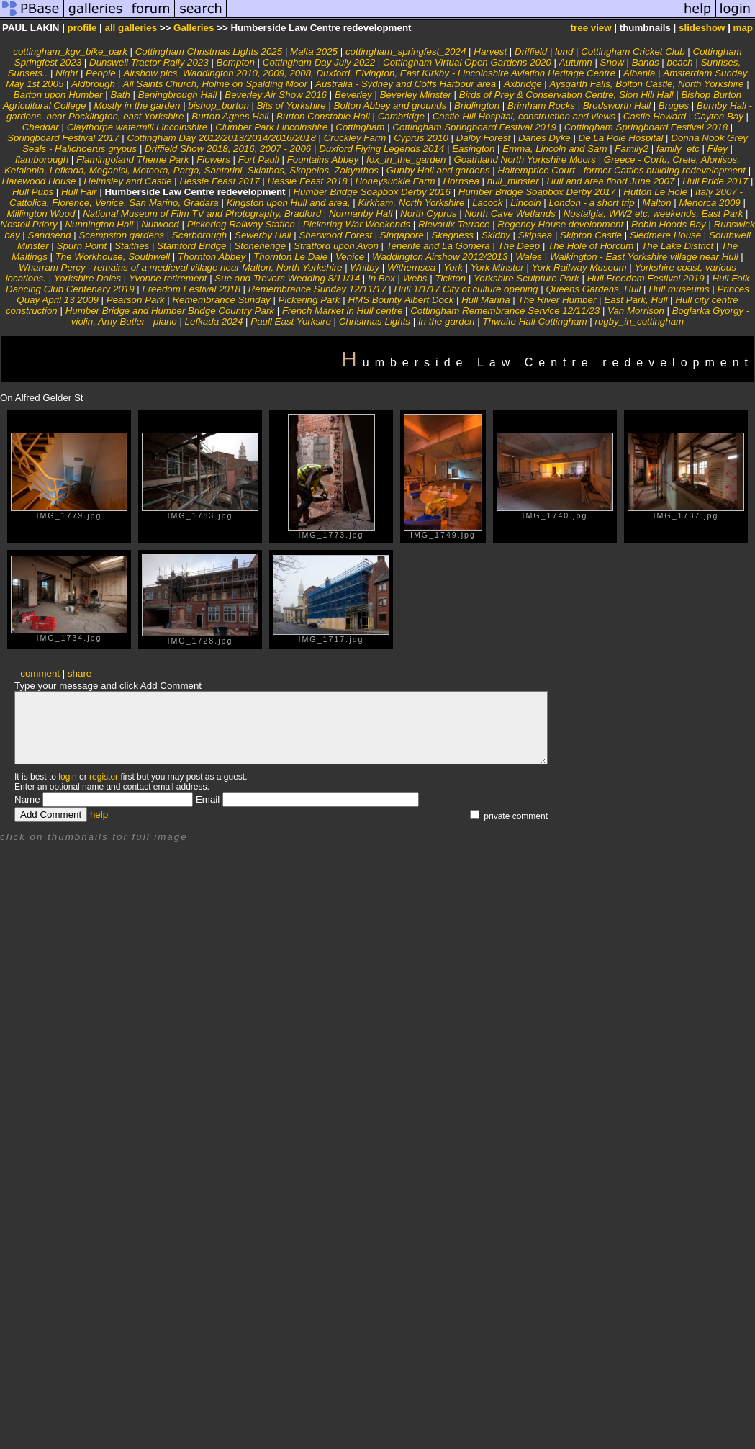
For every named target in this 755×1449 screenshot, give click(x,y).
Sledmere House (665, 235)
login (67, 777)
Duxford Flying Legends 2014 (381, 148)
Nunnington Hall (99, 224)
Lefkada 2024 (214, 321)
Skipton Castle (591, 235)
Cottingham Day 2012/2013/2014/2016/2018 (221, 137)
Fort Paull (258, 159)
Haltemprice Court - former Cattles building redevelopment (621, 170)
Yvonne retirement (168, 278)
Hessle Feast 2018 (307, 181)
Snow (612, 62)
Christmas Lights (374, 321)
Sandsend (49, 235)
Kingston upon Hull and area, (289, 202)
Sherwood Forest (335, 235)
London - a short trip (591, 202)
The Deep (519, 245)
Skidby (496, 235)
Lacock (487, 202)
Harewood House (38, 181)
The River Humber (557, 299)
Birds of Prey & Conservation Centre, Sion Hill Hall (566, 94)
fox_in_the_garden (406, 159)
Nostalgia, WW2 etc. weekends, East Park (655, 213)
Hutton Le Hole (655, 191)
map (743, 27)
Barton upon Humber (58, 94)
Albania (639, 73)
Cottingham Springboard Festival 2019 (474, 127)
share (79, 673)
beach (679, 62)
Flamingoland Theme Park (132, 159)
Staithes (131, 245)
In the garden (446, 321)
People (101, 73)
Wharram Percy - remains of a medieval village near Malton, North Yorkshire (180, 267)
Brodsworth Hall (617, 105)
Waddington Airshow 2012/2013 (439, 256)
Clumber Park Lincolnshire (271, 127)
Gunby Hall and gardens (438, 170)
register (103, 777)
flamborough (41, 159)
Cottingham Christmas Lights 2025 (208, 51)
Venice (351, 256)
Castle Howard (654, 116)
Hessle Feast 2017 (219, 181)
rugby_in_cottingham (639, 321)
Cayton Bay (718, 116)
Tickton (450, 278)
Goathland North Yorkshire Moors (524, 159)
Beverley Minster (415, 94)
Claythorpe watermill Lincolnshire (137, 127)
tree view (591, 27)
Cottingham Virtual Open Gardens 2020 (467, 62)
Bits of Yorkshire (291, 105)
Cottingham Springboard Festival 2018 (646, 127)
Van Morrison (635, 310)
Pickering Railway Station (241, 224)
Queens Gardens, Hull (593, 289)
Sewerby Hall (263, 235)
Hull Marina (485, 299)
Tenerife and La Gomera (438, 245)
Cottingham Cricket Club (632, 51)
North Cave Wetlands (509, 213)
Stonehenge (260, 245)
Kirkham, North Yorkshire (411, 202)
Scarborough (199, 235)
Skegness (452, 235)
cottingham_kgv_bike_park (70, 51)
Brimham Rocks (541, 105)
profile (82, 27)
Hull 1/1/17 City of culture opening (466, 289)
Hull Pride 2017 (715, 181)
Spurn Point (82, 245)
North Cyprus (428, 213)
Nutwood (160, 224)
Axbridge (523, 83)
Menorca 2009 (710, 202)
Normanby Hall (360, 213)
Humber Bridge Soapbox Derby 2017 (537, 191)
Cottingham (359, 127)
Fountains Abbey (323, 159)
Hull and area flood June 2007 (610, 181)
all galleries (130, 27)
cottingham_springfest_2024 (405, 51)
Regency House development (560, 224)
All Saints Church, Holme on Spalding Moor (215, 83)
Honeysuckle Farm (395, 181)
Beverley (353, 94)
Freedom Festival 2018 (191, 289)
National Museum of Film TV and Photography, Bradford (202, 213)
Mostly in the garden (137, 105)
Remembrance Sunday (222, 299)
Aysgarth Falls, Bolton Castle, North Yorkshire (647, 83)
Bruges (674, 105)
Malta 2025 (314, 51)
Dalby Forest (483, 137)
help (99, 814)
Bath (120, 94)
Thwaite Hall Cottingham (534, 321)
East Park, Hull (635, 299)
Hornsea (461, 181)
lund (564, 51)
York (453, 267)
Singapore (402, 235)
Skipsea (535, 235)
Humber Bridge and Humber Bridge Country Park (169, 310)
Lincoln (525, 202)
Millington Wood (40, 213)
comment (40, 673)
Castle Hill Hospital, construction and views (524, 116)
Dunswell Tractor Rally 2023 (149, 62)
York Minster (497, 267)
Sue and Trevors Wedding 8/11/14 (287, 278)
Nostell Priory (28, 224)
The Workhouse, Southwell (112, 256)
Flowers (213, 159)
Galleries (193, 27)
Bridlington (476, 105)
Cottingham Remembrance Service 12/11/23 (505, 310)
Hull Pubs (32, 191)
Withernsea (411, 267)
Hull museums (678, 289)
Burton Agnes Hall (229, 116)
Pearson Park (136, 299)
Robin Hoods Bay (669, 224)
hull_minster (513, 181)
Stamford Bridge (191, 245)
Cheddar (40, 127)
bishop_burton (218, 105)
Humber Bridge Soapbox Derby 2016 (372, 191)
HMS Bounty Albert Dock (400, 299)
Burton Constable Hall (323, 116)
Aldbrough (93, 83)
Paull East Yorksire (290, 321)
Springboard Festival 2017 (63, 137)
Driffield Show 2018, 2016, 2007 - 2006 (228, 148)
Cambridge (401, 116)
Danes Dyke (544, 137)
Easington (473, 148)
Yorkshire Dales (87, 278)
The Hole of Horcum (590, 245)
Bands (645, 62)
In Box (381, 278)
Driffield (531, 51)
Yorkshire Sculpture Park (526, 278)
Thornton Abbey (211, 256)
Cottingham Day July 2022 (319, 62)
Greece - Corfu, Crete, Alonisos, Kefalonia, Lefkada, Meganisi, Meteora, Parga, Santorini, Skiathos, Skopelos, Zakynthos (372, 165)
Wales (528, 256)
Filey (717, 148)
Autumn (575, 62)
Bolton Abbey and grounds (390, 105)
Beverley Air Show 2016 (276, 94)
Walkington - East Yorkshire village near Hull (644, 256)
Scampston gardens (121, 235)
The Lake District (677, 245)
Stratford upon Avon (336, 245)
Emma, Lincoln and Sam (554, 148)
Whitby (364, 267)
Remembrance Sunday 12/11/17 (317, 289)
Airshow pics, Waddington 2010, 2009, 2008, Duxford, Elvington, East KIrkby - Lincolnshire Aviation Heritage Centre (371, 73)
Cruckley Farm (355, 137)
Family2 (631, 148)
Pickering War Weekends (356, 224)
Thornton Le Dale (290, 256)
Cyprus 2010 (421, 137)
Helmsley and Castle (127, 181)
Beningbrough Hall (177, 94)
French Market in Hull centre (342, 310)
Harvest (490, 51)
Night (66, 73)
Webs (415, 278)
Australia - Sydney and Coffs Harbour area (405, 83)
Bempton (236, 62)
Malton (657, 202)
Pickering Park (309, 299)
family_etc (678, 148)
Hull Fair (79, 191)
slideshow (702, 27)
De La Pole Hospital (621, 137)
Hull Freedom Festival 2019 (646, 278)
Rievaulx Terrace (454, 224)
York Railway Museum (579, 267)
